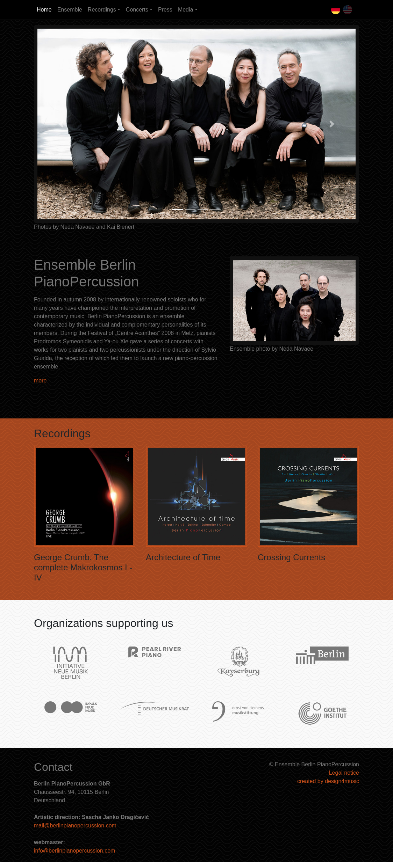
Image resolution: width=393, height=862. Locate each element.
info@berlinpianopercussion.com (74, 851)
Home (44, 10)
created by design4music (328, 781)
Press (165, 10)
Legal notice (344, 773)
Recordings (102, 10)
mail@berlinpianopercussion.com (75, 825)
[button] (61, 124)
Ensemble (69, 10)
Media (185, 10)
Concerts (137, 10)
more (40, 380)
